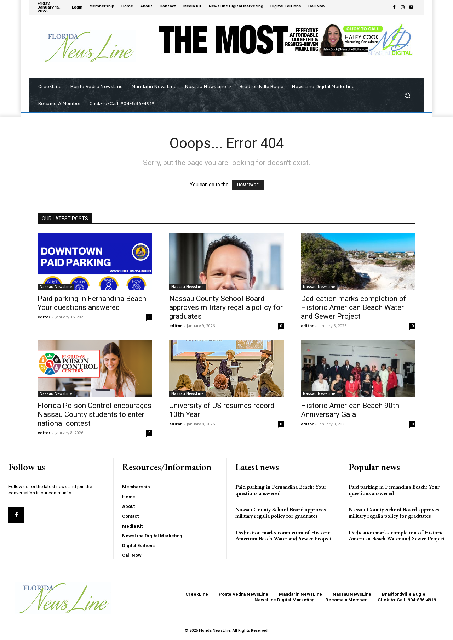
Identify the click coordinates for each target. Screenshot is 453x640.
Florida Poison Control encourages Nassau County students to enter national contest (94, 414)
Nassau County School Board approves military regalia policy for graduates (226, 307)
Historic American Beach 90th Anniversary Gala (350, 410)
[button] (407, 95)
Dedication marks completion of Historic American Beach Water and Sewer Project (353, 307)
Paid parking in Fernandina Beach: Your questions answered (93, 303)
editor (44, 316)
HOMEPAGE (247, 185)
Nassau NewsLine (56, 286)
